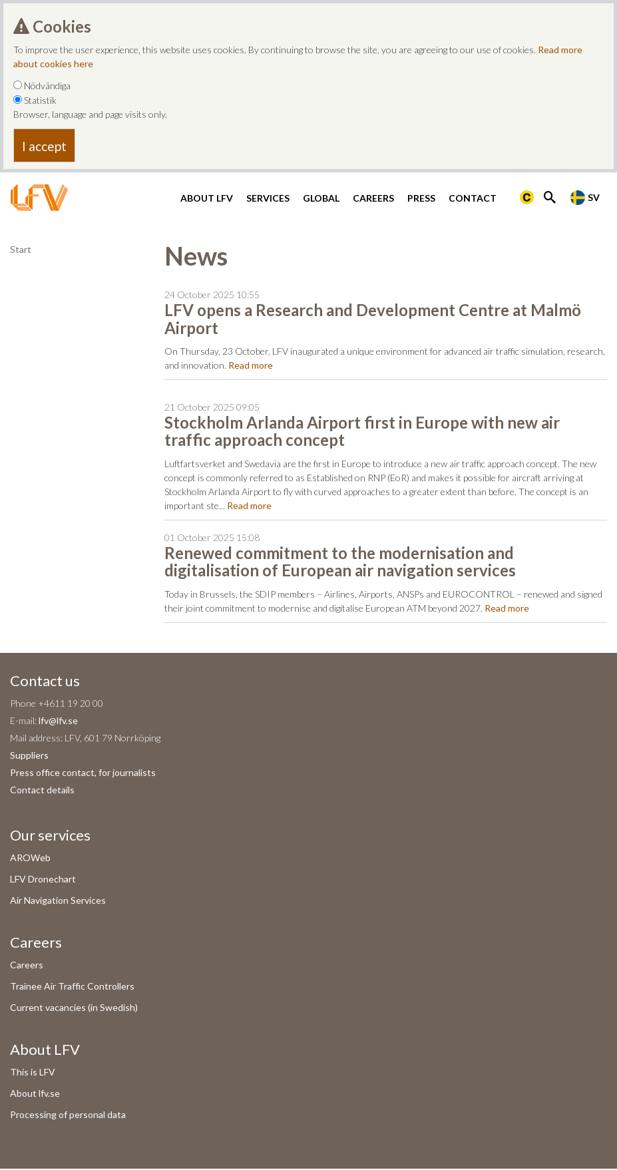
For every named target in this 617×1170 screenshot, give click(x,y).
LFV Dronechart (43, 878)
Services (268, 198)
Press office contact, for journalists (83, 772)
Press (421, 198)
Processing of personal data (68, 1114)
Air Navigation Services (58, 900)
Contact (473, 198)
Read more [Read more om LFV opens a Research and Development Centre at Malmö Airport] (250, 365)
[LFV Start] (39, 197)
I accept (44, 146)
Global (321, 198)
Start (20, 249)
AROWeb (30, 857)
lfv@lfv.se (58, 720)
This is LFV (32, 1071)
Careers (373, 198)
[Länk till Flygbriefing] (525, 196)
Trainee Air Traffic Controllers (72, 986)
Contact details (42, 789)
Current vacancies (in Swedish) (74, 1007)
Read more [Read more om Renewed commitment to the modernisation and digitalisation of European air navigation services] (507, 608)
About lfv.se (35, 1093)
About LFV (206, 198)
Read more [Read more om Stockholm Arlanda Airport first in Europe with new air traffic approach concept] (249, 505)
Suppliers (29, 755)
